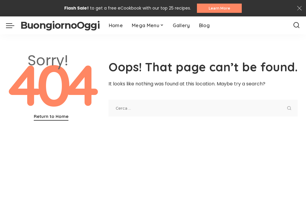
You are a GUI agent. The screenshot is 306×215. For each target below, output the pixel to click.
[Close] (299, 8)
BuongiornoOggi (60, 25)
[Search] (296, 26)
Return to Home (51, 116)
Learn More (219, 8)
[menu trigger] (13, 26)
